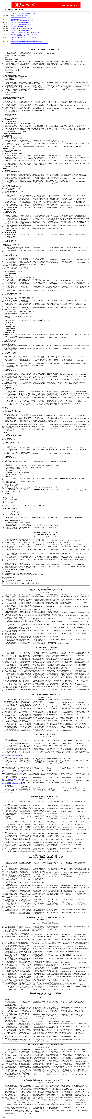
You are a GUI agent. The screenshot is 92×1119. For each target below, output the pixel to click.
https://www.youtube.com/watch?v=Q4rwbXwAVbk (13, 783)
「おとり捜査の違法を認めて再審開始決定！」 (22, 24)
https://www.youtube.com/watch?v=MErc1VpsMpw (13, 771)
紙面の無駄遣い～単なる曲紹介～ (19, 26)
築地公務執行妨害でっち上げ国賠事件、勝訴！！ (23, 28)
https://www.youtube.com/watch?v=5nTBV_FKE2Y (13, 755)
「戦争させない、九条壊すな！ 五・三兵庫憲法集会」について (26, 41)
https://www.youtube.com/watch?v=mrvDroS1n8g (13, 779)
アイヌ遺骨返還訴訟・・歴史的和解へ (20, 22)
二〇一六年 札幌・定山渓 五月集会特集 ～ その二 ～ (25, 13)
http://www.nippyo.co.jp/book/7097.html (13, 1111)
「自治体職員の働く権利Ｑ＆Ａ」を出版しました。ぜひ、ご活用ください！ (29, 43)
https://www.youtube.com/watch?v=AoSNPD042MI (13, 765)
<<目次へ (4, 9)
